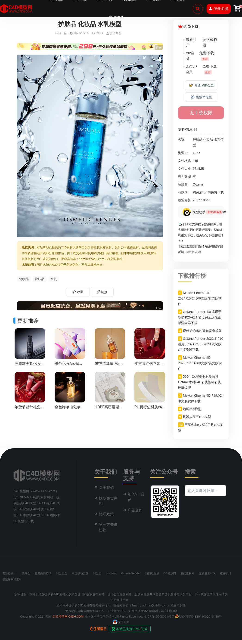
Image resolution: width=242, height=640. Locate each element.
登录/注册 (218, 8)
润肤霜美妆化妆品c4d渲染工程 (29, 365)
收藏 (78, 292)
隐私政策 (106, 513)
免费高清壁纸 (43, 573)
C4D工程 (60, 33)
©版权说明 (193, 252)
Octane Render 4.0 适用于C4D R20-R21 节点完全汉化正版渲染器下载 (199, 317)
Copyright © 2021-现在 (36, 616)
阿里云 (97, 573)
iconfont (111, 573)
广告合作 (135, 510)
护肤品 (39, 279)
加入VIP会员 (136, 497)
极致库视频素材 (12, 579)
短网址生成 (152, 573)
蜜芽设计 (225, 573)
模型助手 (198, 212)
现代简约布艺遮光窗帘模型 (202, 330)
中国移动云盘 (80, 573)
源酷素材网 (187, 573)
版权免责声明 (108, 500)
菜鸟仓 (26, 573)
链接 (102, 292)
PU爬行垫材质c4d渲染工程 (149, 409)
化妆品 (24, 279)
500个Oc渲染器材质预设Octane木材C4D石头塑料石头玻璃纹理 (199, 382)
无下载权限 (201, 112)
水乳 (53, 279)
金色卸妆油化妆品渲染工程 (69, 409)
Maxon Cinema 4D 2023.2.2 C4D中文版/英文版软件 (200, 363)
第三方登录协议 (108, 527)
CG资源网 (170, 573)
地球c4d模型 (192, 409)
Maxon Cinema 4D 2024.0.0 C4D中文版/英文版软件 (200, 298)
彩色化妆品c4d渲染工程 (69, 365)
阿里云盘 (61, 573)
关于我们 (106, 487)
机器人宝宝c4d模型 (197, 416)
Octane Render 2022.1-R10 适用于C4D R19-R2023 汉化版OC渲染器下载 (200, 344)
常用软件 (116, 17)
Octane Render (131, 573)
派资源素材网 (207, 573)
